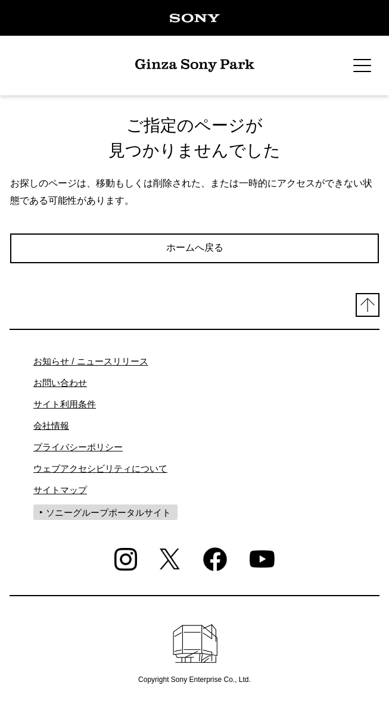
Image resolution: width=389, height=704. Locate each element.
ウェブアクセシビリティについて (100, 468)
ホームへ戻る (194, 247)
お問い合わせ (60, 383)
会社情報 (51, 425)
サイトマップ (60, 490)
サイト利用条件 (64, 404)
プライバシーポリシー (78, 447)
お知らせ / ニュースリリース (90, 361)
